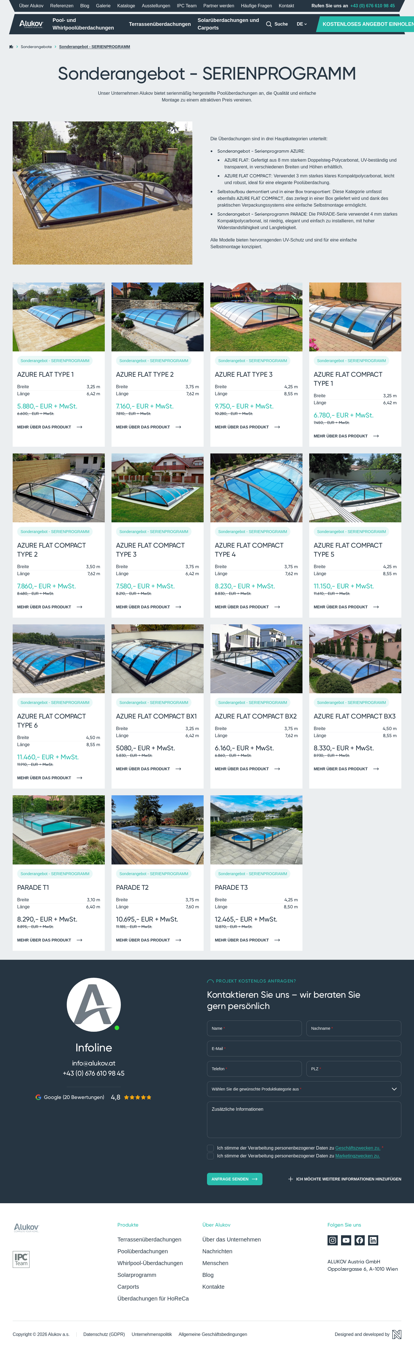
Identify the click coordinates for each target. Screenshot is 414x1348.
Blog (84, 5)
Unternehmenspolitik (152, 1334)
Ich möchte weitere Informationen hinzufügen (344, 1179)
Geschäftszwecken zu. (357, 1148)
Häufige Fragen (256, 5)
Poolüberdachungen (142, 1251)
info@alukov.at (93, 1063)
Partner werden (218, 5)
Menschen (215, 1263)
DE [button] (302, 24)
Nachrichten (217, 1251)
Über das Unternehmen (231, 1239)
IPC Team (187, 5)
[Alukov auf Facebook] (360, 1240)
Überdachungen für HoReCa (153, 1298)
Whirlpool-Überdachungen (150, 1263)
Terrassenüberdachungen (160, 24)
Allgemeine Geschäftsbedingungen (213, 1334)
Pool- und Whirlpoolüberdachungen (83, 24)
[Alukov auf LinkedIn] (373, 1240)
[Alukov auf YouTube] (346, 1240)
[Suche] (277, 24)
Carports (128, 1287)
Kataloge (126, 5)
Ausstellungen (156, 5)
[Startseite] (31, 24)
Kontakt (286, 5)
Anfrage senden (235, 1179)
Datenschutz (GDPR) (104, 1334)
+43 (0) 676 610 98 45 (372, 5)
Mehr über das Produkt (51, 427)
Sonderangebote (36, 46)
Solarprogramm (136, 1275)
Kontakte (213, 1287)
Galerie (103, 5)
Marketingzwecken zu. (357, 1155)
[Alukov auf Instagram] (333, 1240)
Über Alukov (31, 5)
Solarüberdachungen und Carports (228, 24)
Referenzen (62, 5)
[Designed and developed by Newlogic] (368, 1334)
